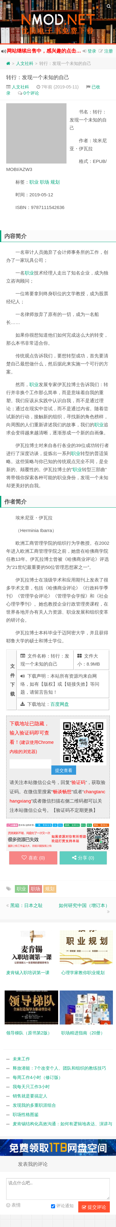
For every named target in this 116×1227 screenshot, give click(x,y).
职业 (34, 182)
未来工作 (21, 1058)
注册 (108, 51)
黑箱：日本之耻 (26, 905)
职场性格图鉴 (26, 1114)
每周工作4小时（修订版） (38, 1077)
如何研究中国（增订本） (84, 905)
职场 (44, 182)
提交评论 (94, 1207)
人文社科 (24, 63)
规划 (55, 182)
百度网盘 (59, 704)
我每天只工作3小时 (31, 1086)
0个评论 (31, 93)
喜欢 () (33, 857)
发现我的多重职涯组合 (34, 1105)
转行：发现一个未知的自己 (37, 77)
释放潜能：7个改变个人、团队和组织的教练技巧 (59, 1068)
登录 (92, 51)
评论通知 (62, 1206)
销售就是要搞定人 (30, 1095)
